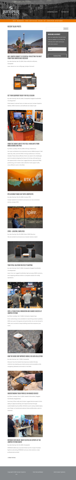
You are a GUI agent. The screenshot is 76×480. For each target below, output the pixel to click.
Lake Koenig (12, 61)
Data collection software (30, 61)
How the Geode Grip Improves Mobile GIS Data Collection (25, 356)
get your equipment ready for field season (21, 95)
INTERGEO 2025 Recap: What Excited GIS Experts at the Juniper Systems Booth (24, 441)
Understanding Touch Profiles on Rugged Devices (23, 393)
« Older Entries (12, 457)
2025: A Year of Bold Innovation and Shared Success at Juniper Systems (25, 312)
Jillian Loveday (13, 148)
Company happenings (30, 316)
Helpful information (30, 396)
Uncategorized (12, 100)
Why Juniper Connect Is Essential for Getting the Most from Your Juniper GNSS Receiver (25, 57)
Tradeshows (33, 148)
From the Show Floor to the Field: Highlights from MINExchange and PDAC (23, 145)
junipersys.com (53, 12)
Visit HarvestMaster (38, 472)
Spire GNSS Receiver (29, 234)
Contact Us (65, 12)
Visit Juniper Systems (59, 472)
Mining (27, 148)
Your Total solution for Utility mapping (20, 265)
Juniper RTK (27, 197)
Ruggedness (17, 398)
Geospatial (10, 63)
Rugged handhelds (35, 98)
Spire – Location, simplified (16, 231)
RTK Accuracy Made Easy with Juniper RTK (20, 194)
